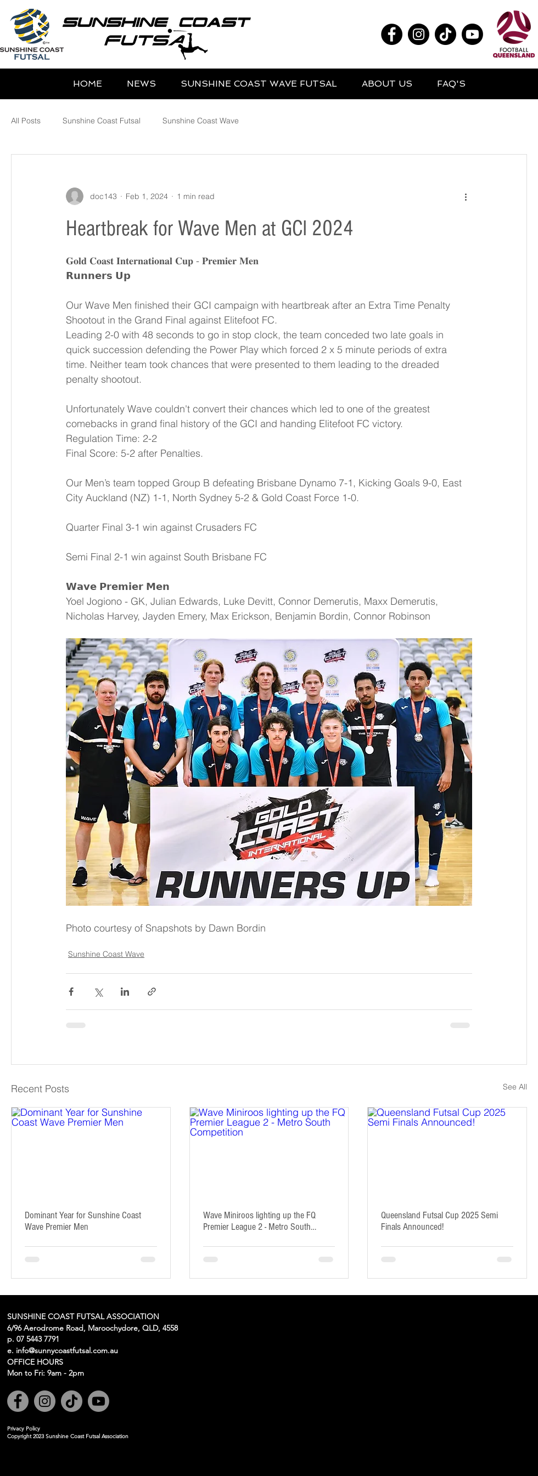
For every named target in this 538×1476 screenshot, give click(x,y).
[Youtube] (472, 34)
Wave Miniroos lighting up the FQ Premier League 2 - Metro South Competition (259, 1221)
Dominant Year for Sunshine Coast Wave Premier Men (83, 1221)
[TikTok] (445, 34)
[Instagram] (418, 34)
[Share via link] (152, 991)
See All (515, 1087)
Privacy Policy (23, 1428)
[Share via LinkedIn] (125, 991)
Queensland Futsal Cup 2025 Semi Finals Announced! (439, 1221)
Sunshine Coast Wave (200, 121)
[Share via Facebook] (71, 991)
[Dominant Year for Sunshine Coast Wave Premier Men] (91, 1152)
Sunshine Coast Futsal (102, 121)
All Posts (26, 121)
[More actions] (465, 196)
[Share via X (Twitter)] (98, 991)
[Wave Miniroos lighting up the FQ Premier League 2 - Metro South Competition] (269, 1152)
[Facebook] (391, 34)
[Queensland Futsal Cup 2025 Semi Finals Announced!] (447, 1152)
